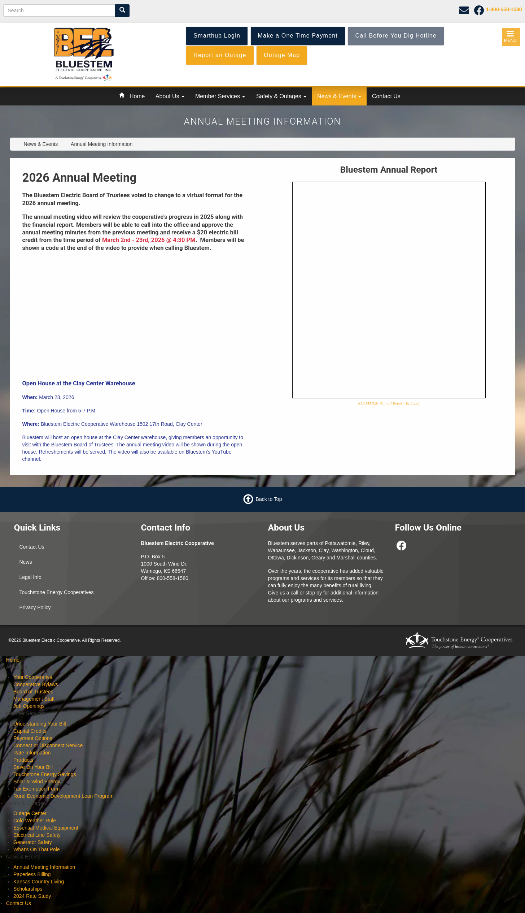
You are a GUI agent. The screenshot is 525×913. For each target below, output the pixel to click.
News (25, 562)
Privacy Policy (35, 607)
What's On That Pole (36, 849)
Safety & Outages (281, 96)
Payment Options (32, 738)
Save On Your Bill (33, 767)
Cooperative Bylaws (35, 684)
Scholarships (27, 889)
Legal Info (30, 577)
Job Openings (28, 706)
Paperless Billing (32, 874)
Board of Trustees (33, 692)
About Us (170, 96)
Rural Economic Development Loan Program (63, 796)
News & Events (339, 96)
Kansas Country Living (38, 881)
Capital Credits (30, 731)
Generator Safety (32, 842)
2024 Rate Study (32, 896)
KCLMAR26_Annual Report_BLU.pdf (388, 403)
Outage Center (30, 813)
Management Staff (33, 699)
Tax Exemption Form (36, 789)
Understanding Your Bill (39, 724)
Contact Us (386, 96)
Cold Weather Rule (34, 820)
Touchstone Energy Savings (44, 774)
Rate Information (32, 753)
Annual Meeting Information (44, 867)
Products (23, 760)
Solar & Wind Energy (36, 781)
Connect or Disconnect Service (48, 745)
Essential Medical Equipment (45, 828)
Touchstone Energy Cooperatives (56, 592)
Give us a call (283, 593)
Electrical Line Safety (37, 835)
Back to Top (269, 499)
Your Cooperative (32, 677)
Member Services (220, 96)
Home (137, 96)
